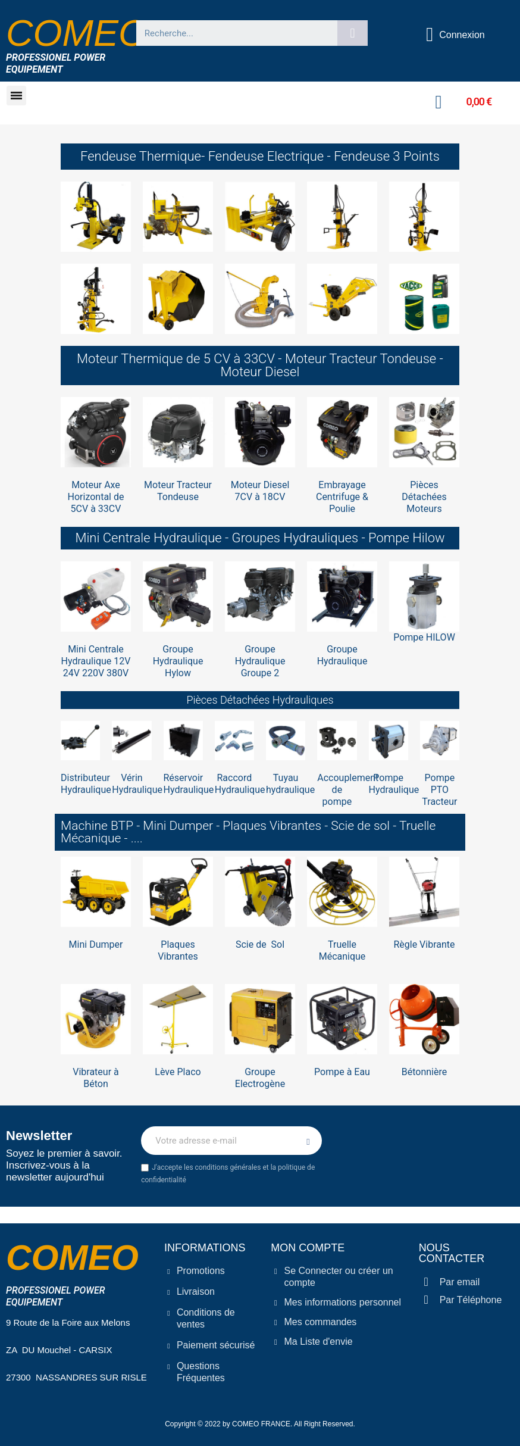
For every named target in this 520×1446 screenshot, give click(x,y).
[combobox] (231, 33)
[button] (16, 95)
